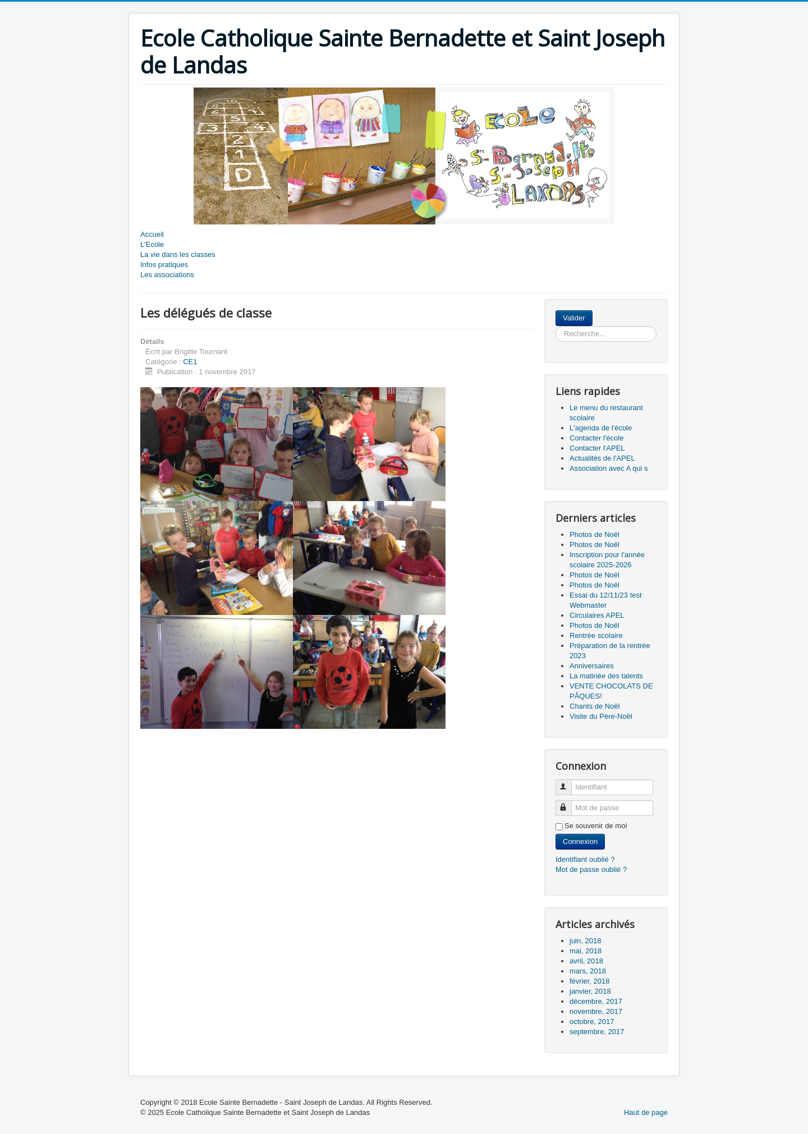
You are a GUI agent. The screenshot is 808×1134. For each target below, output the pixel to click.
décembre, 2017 (596, 1001)
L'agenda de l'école (601, 428)
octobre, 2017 (592, 1021)
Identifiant (568, 782)
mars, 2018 (588, 971)
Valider (574, 318)
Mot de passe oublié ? (591, 869)
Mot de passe (568, 803)
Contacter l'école (596, 438)
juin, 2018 (585, 940)
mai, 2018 (586, 951)
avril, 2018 (586, 961)
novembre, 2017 (596, 1011)
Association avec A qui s (609, 468)
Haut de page (646, 1112)
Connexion (580, 841)
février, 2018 (590, 981)
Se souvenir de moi (595, 825)
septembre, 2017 (597, 1031)
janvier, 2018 (590, 991)
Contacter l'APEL (597, 448)
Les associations (167, 274)
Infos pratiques (164, 264)
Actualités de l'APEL (602, 458)
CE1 (190, 361)
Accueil (152, 234)
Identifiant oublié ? (585, 859)
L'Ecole (152, 244)
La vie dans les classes (177, 254)
